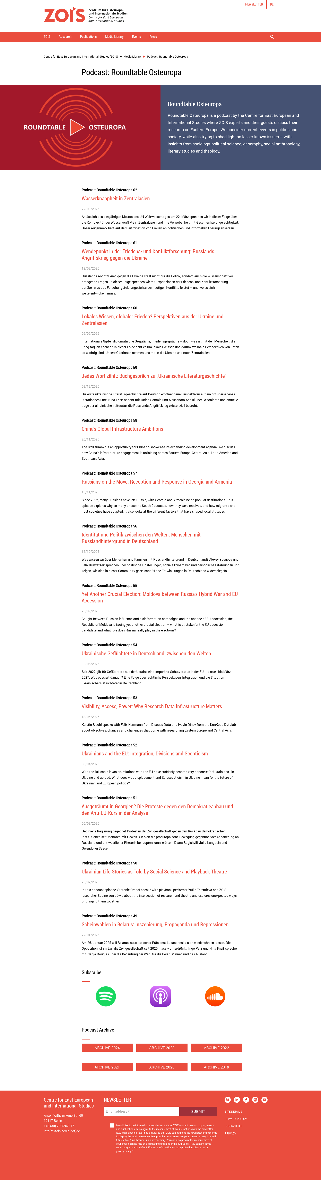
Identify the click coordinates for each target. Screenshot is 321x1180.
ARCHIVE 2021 (107, 1067)
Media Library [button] (114, 36)
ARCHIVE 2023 (161, 1047)
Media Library (132, 56)
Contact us (233, 1126)
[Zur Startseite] (86, 16)
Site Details (233, 1111)
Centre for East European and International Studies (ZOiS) (81, 56)
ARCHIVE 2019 (216, 1067)
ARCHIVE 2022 (216, 1047)
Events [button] (136, 36)
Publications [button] (88, 36)
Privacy (230, 1133)
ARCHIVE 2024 (107, 1047)
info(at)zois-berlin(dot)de (62, 1131)
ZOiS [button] (47, 36)
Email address (118, 1111)
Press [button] (153, 36)
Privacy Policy (236, 1119)
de (272, 4)
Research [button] (65, 36)
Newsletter (254, 4)
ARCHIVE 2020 (161, 1067)
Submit (198, 1111)
